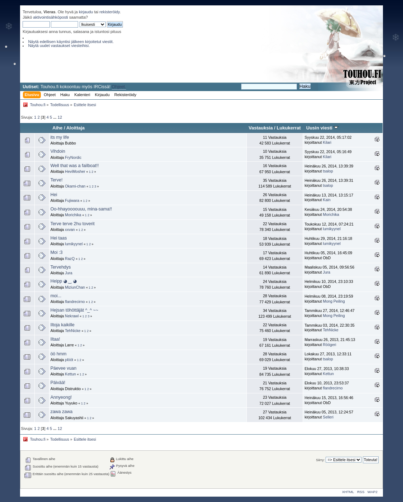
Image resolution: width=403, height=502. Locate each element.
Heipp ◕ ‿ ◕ (64, 281)
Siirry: (320, 460)
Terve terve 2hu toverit (73, 223)
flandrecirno (75, 301)
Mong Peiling (334, 301)
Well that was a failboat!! (75, 165)
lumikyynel (331, 229)
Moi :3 (57, 252)
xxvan (70, 229)
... (55, 117)
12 (60, 117)
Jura (68, 273)
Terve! (57, 180)
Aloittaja (75, 128)
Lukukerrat (289, 128)
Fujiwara (72, 200)
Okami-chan (75, 186)
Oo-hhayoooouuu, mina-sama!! (81, 209)
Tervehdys (61, 267)
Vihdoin (58, 151)
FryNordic (73, 157)
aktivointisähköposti (50, 17)
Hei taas (59, 238)
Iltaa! (55, 339)
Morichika (73, 215)
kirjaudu (86, 12)
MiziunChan (75, 287)
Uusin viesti (322, 128)
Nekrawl (71, 316)
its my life (60, 137)
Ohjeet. (119, 86)
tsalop (328, 171)
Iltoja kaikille (63, 324)
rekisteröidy (110, 12)
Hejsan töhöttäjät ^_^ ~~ (75, 310)
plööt (69, 359)
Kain (326, 200)
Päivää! (58, 382)
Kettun (70, 374)
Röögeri (329, 344)
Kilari (327, 142)
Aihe (57, 128)
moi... (56, 295)
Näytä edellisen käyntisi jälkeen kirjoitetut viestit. (71, 41)
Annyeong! (61, 397)
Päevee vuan (64, 368)
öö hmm (59, 353)
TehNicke (73, 330)
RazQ (70, 258)
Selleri (328, 417)
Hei (54, 194)
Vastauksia (261, 128)
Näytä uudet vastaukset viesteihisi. (59, 45)
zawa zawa (62, 411)
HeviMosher (75, 171)
